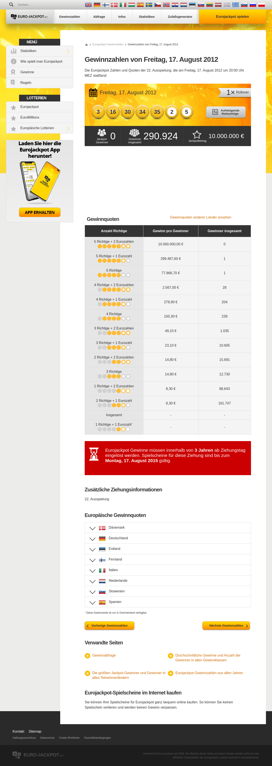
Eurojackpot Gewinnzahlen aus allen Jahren (209, 673)
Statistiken (28, 51)
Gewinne (27, 72)
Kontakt (18, 731)
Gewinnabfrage (104, 655)
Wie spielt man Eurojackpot (41, 61)
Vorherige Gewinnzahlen (109, 625)
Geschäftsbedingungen (97, 737)
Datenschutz (47, 737)
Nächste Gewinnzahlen (226, 625)
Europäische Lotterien (37, 128)
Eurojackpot (29, 107)
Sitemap (35, 731)
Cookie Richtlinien (69, 737)
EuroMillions (29, 117)
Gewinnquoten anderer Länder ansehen (200, 217)
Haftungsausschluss (24, 737)
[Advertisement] (168, 183)
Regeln (25, 83)
